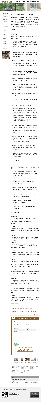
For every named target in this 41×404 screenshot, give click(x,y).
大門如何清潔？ (5, 45)
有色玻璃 (4, 38)
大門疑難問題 (4, 43)
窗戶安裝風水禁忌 (5, 26)
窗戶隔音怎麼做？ (5, 16)
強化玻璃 (4, 37)
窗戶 (18, 12)
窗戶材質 (21, 12)
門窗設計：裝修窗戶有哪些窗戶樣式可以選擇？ (30, 12)
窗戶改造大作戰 (5, 23)
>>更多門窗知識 (36, 314)
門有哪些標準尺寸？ (6, 48)
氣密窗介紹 (4, 30)
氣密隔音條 (5, 19)
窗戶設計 (16, 303)
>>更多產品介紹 (36, 375)
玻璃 (3, 35)
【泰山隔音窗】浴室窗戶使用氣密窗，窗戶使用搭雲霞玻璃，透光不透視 (24, 311)
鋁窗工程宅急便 (7, 2)
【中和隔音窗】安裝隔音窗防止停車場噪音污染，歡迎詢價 (22, 308)
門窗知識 (15, 12)
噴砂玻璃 (4, 41)
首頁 (12, 12)
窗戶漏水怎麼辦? (5, 21)
